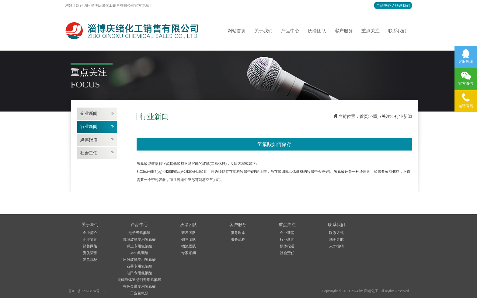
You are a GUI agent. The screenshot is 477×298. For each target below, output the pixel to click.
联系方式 (336, 233)
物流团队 (188, 246)
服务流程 (238, 239)
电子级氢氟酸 (139, 233)
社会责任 (88, 153)
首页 (364, 116)
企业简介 (90, 233)
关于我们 (263, 30)
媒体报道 (88, 139)
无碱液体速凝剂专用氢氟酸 (139, 280)
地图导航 (336, 239)
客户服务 (344, 30)
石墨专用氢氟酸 (139, 266)
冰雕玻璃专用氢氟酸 (139, 259)
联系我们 (402, 5)
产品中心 (383, 5)
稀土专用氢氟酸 (139, 246)
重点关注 (370, 30)
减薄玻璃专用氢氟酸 (139, 239)
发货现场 (90, 259)
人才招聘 (336, 246)
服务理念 (238, 233)
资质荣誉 (90, 253)
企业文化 (90, 239)
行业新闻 (88, 126)
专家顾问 (188, 253)
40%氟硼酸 (139, 253)
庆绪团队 (317, 30)
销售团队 (188, 239)
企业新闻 (88, 113)
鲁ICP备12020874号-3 (85, 291)
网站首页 (237, 30)
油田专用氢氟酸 (139, 273)
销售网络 (90, 246)
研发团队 (188, 233)
